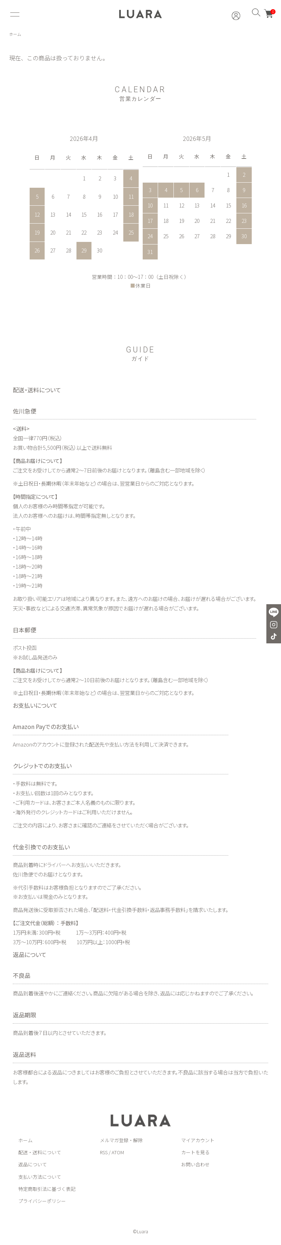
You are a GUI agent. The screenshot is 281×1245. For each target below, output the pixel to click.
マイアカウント (197, 1140)
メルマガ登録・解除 (121, 1140)
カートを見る (195, 1152)
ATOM (118, 1152)
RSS (104, 1152)
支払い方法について (39, 1177)
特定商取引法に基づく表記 (46, 1189)
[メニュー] (14, 14)
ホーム (15, 34)
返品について (32, 1165)
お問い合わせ (195, 1165)
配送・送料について (39, 1152)
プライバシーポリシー (42, 1201)
